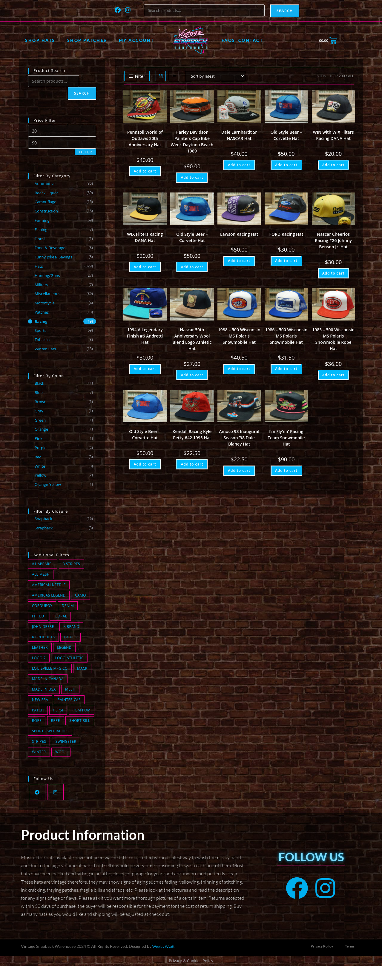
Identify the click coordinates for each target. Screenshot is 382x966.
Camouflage (45, 201)
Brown (41, 401)
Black (39, 383)
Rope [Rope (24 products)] (37, 720)
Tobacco (42, 339)
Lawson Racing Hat (239, 234)
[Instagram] (55, 792)
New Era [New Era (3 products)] (40, 699)
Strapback (44, 528)
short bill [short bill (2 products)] (79, 720)
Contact (250, 40)
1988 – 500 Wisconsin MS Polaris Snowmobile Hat (239, 336)
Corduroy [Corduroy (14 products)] (42, 605)
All (351, 75)
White (40, 466)
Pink (38, 438)
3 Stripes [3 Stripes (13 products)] (71, 563)
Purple (41, 447)
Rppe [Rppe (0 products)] (55, 720)
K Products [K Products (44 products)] (43, 637)
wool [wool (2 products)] (61, 751)
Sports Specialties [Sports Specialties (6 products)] (50, 731)
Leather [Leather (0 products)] (40, 647)
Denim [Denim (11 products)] (68, 605)
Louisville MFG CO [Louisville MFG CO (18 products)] (50, 668)
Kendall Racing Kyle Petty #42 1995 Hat (192, 434)
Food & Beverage (50, 247)
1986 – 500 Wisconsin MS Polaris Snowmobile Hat (286, 336)
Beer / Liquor (46, 192)
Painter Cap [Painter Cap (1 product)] (69, 699)
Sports (40, 330)
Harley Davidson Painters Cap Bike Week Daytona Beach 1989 (192, 141)
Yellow (40, 475)
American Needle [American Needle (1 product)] (49, 584)
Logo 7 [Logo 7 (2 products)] (39, 657)
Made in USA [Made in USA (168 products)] (44, 689)
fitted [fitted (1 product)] (38, 616)
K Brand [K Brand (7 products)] (71, 626)
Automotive (45, 183)
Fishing (41, 229)
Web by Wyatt (163, 946)
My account (136, 40)
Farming (42, 220)
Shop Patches (87, 40)
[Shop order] (215, 76)
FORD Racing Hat (286, 234)
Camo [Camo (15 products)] (80, 595)
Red (38, 457)
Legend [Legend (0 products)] (64, 647)
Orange (41, 429)
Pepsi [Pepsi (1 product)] (58, 710)
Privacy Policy (322, 946)
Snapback (43, 518)
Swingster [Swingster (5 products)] (66, 741)
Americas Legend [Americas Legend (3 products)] (49, 595)
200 (342, 75)
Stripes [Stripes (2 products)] (39, 741)
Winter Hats (45, 349)
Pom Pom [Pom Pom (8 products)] (82, 710)
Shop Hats (40, 40)
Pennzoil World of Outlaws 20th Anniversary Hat (145, 138)
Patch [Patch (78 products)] (38, 710)
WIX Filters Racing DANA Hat (145, 237)
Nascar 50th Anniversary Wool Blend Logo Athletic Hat (192, 339)
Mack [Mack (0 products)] (82, 668)
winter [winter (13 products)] (39, 751)
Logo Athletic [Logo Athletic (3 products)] (69, 657)
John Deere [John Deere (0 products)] (43, 626)
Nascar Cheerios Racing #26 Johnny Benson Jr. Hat (333, 240)
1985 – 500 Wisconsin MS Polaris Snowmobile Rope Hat (333, 339)
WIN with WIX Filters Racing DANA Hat (333, 135)
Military (41, 284)
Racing (41, 321)
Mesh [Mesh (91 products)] (70, 689)
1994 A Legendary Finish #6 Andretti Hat (145, 336)
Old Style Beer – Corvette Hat (286, 135)
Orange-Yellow (48, 484)
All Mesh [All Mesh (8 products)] (41, 574)
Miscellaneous (47, 293)
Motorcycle (45, 303)
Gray (39, 411)
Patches (42, 312)
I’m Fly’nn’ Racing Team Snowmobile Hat (286, 438)
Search (285, 10)
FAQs (228, 40)
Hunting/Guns (47, 275)
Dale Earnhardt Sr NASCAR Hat (239, 135)
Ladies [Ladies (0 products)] (70, 637)
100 (332, 75)
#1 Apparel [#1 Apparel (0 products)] (42, 563)
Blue (39, 392)
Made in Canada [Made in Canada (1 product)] (48, 678)
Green (40, 420)
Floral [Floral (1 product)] (60, 616)
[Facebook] (37, 792)
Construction (46, 211)
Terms (350, 946)
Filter (85, 152)
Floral (40, 238)
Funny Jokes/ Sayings (53, 257)
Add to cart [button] (145, 171)
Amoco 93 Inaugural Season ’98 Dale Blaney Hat (239, 438)
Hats (39, 266)
